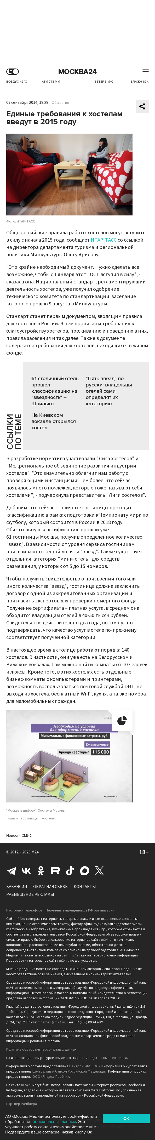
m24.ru (20, 918)
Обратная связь (50, 887)
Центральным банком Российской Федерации (69, 1071)
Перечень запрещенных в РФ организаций (80, 910)
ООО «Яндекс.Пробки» (50, 1076)
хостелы (48, 818)
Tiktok (70, 870)
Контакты (85, 887)
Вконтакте (26, 870)
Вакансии (16, 887)
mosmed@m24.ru (51, 1022)
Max (84, 870)
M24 (35, 852)
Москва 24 (77, 72)
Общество (60, 102)
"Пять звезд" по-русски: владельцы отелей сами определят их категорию (109, 391)
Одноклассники (41, 870)
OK (126, 1118)
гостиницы (29, 818)
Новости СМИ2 (19, 835)
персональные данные (54, 1121)
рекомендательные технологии (103, 1058)
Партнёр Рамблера (21, 1104)
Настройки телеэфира (24, 910)
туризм (12, 818)
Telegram (11, 870)
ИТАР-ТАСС (104, 240)
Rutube (55, 870)
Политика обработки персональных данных (41, 1049)
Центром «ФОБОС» (84, 1066)
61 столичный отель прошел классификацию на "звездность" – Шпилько (55, 391)
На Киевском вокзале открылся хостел (53, 421)
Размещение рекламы (30, 894)
